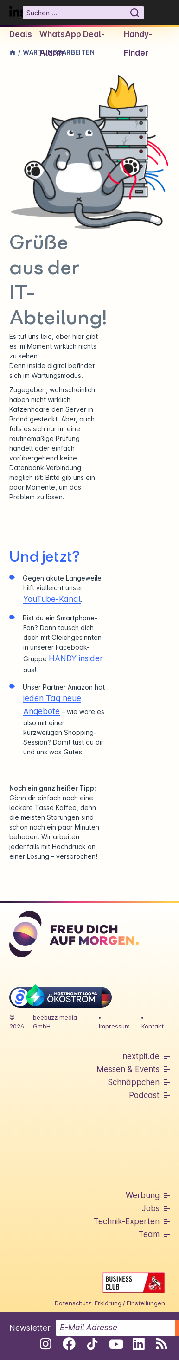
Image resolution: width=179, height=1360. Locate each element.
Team (149, 1234)
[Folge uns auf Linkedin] (138, 1344)
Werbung (143, 1195)
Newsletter (30, 1328)
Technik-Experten (127, 1221)
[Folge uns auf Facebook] (69, 1344)
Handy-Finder (138, 43)
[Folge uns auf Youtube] (115, 1344)
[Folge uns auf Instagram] (46, 1344)
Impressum (114, 1026)
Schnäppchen (134, 1082)
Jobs (151, 1208)
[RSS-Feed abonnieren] (161, 1344)
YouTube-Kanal (52, 599)
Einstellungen (146, 1303)
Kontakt (152, 1026)
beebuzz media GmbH (55, 1022)
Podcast (144, 1095)
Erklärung (108, 1303)
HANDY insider (76, 658)
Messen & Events (128, 1069)
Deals (20, 34)
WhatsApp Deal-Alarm (72, 43)
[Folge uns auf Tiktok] (92, 1345)
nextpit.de (141, 1056)
